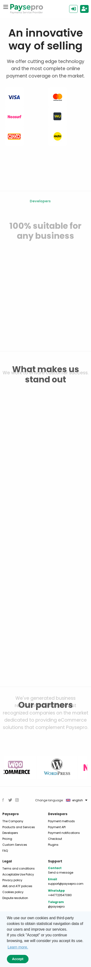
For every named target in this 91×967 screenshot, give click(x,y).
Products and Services (18, 827)
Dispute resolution (15, 898)
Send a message (60, 872)
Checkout (55, 839)
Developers (10, 833)
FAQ (5, 851)
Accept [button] (17, 959)
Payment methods (61, 821)
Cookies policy (13, 892)
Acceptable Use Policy (18, 874)
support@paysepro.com (65, 884)
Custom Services (14, 845)
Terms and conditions (18, 868)
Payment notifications (64, 833)
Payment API (57, 827)
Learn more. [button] (18, 947)
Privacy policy (12, 880)
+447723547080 (60, 895)
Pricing (7, 839)
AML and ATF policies (17, 886)
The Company (12, 821)
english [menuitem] (74, 800)
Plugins (53, 845)
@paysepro (56, 906)
